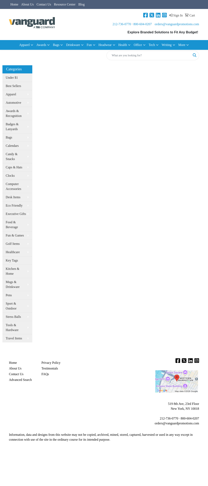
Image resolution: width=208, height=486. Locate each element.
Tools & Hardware (12, 327)
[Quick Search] (148, 55)
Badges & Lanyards (12, 126)
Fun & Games (15, 235)
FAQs (45, 374)
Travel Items (14, 338)
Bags (9, 137)
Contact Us (44, 4)
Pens (9, 295)
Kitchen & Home (12, 271)
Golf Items (13, 243)
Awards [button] (41, 45)
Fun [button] (89, 45)
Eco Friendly (14, 205)
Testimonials (49, 368)
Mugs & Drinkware (13, 284)
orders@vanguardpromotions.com (177, 24)
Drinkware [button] (73, 45)
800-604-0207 (142, 24)
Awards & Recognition (14, 113)
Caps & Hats (14, 167)
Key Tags (12, 260)
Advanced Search (20, 379)
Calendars (12, 145)
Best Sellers (13, 86)
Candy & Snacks (11, 156)
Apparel (11, 94)
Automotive (13, 102)
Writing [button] (167, 45)
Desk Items (13, 197)
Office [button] (138, 45)
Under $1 (12, 77)
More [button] (181, 45)
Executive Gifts (16, 214)
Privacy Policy (51, 362)
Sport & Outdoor (11, 306)
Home (14, 4)
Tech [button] (152, 45)
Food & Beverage (12, 224)
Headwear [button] (105, 45)
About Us (27, 4)
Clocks (10, 175)
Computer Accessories (13, 186)
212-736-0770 (122, 24)
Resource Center (64, 4)
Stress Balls (13, 316)
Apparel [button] (24, 45)
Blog (81, 4)
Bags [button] (56, 45)
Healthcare (13, 252)
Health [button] (122, 45)
